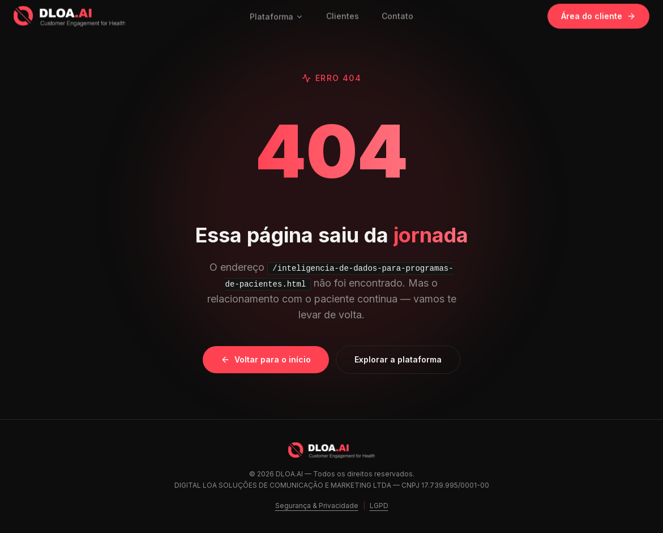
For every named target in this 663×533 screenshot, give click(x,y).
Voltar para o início (266, 359)
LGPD (379, 505)
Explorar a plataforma (398, 359)
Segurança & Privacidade (316, 505)
